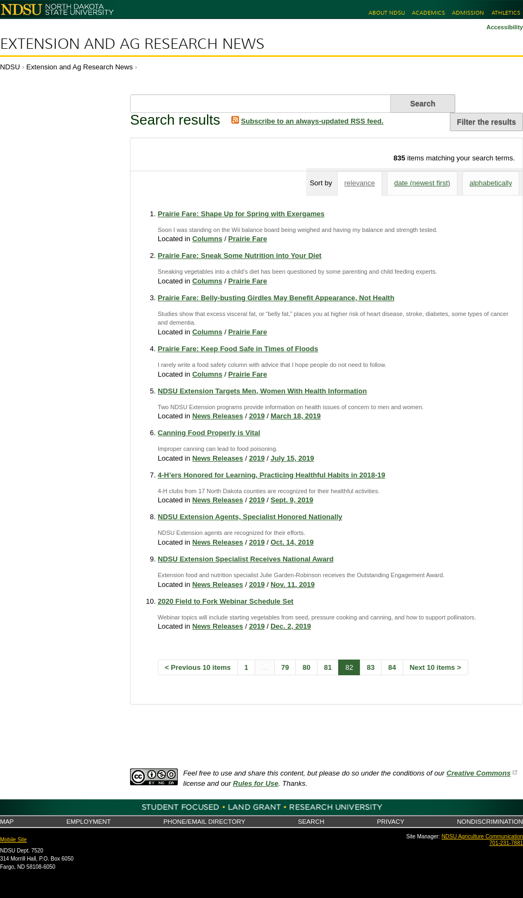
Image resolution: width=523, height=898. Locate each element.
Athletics (506, 12)
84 (392, 667)
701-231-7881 (506, 843)
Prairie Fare (247, 239)
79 (285, 667)
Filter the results (486, 122)
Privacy (390, 821)
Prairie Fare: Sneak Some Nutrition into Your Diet (239, 255)
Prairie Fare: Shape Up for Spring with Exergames (241, 214)
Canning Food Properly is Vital (209, 433)
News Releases (217, 416)
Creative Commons (479, 773)
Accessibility (504, 27)
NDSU (10, 67)
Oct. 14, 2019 (292, 542)
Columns (207, 239)
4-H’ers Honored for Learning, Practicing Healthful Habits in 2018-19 (271, 475)
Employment (88, 821)
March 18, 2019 (295, 416)
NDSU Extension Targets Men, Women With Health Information (262, 391)
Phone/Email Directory (204, 821)
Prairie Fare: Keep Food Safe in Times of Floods (238, 349)
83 (371, 667)
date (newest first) (422, 183)
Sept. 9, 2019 (291, 500)
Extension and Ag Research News (132, 44)
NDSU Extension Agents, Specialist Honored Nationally (250, 517)
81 (328, 667)
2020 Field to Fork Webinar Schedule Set (225, 601)
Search (311, 821)
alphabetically (490, 183)
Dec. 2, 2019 (290, 626)
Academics (428, 12)
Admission (468, 12)
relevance (359, 183)
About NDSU (387, 12)
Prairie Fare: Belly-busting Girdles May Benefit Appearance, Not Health (276, 298)
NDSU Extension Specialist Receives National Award (245, 559)
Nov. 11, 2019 (292, 584)
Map (7, 821)
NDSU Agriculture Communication (482, 836)
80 (306, 667)
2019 (256, 416)
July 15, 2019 (292, 458)
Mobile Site (13, 840)
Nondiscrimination (490, 821)
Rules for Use (256, 783)
